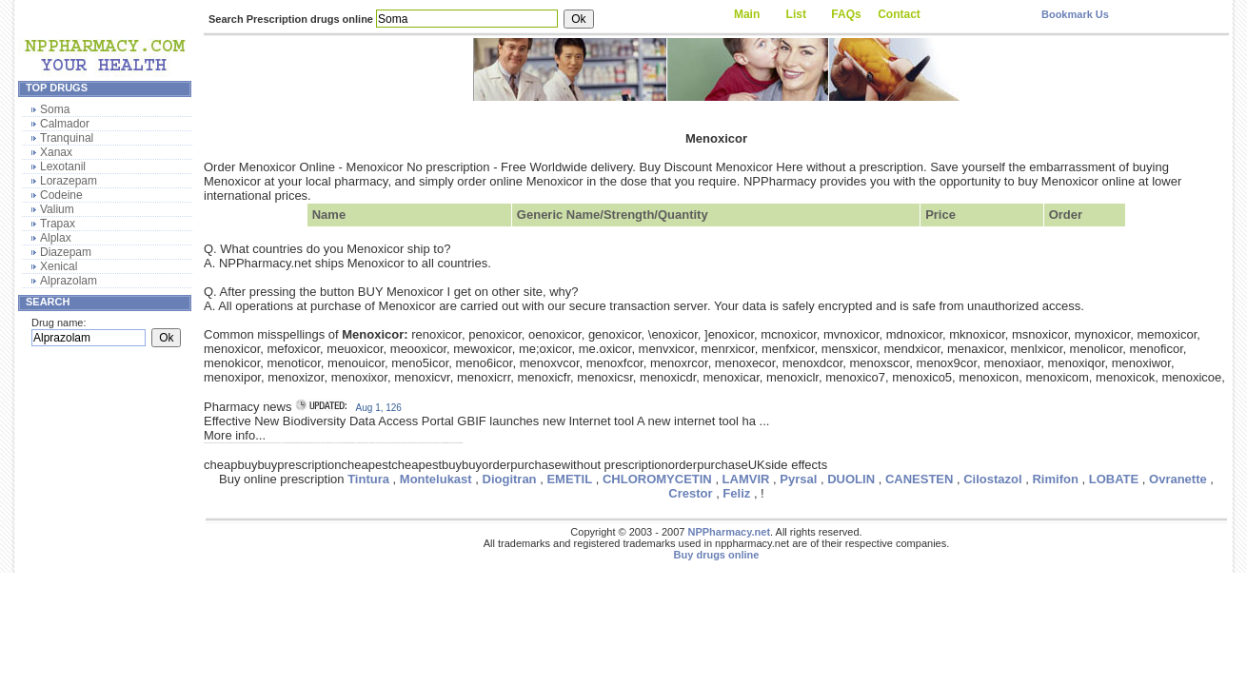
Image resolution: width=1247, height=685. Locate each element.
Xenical (58, 266)
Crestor (690, 493)
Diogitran (510, 479)
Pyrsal (798, 479)
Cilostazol (992, 479)
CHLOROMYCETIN (657, 479)
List (796, 14)
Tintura (368, 479)
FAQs (846, 14)
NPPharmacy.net (728, 532)
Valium (57, 209)
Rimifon (1055, 479)
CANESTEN (919, 479)
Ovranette (1178, 479)
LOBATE (1113, 479)
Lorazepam (68, 180)
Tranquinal (66, 138)
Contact (899, 14)
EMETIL (569, 479)
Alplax (55, 238)
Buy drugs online (717, 554)
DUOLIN (851, 479)
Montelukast (436, 479)
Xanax (56, 152)
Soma (54, 109)
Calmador (64, 123)
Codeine (61, 195)
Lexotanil (63, 166)
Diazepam (65, 252)
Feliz (736, 493)
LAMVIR (746, 479)
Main (747, 14)
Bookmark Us (1075, 14)
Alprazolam (68, 280)
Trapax (57, 223)
